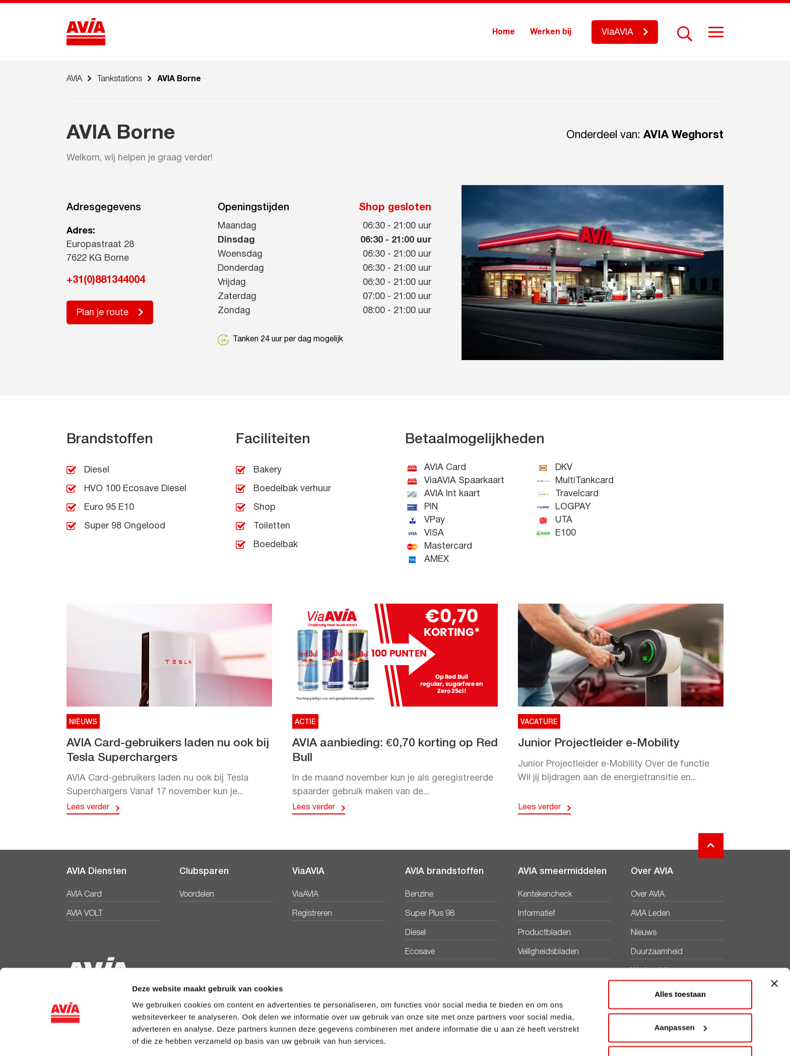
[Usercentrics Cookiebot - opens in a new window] (65, 1036)
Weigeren (680, 1028)
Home (503, 32)
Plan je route (102, 313)
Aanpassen (680, 994)
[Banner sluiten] (774, 951)
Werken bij (550, 32)
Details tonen (156, 1036)
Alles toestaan (680, 962)
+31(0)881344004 (106, 280)
